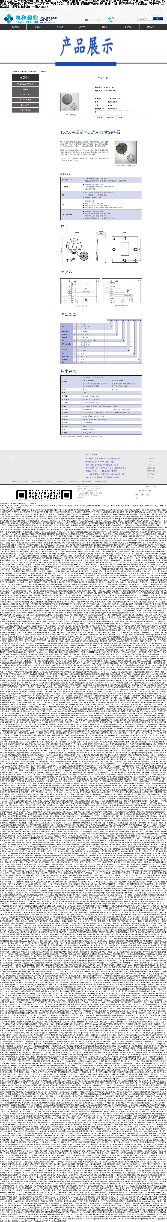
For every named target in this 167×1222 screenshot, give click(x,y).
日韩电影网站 (69, 941)
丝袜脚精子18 (162, 1035)
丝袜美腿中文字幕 (76, 586)
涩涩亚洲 (78, 1179)
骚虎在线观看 (132, 1133)
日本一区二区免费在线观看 (29, 713)
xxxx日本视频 (71, 571)
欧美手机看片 (31, 702)
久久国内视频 (19, 722)
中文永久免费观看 (60, 836)
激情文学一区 (49, 984)
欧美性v (44, 991)
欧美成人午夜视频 (129, 818)
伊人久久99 (148, 711)
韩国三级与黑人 (80, 659)
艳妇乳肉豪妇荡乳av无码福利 (27, 740)
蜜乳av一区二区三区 (38, 768)
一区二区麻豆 (92, 987)
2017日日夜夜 (41, 761)
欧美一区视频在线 (18, 821)
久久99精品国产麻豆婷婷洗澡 (56, 637)
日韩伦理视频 (98, 1192)
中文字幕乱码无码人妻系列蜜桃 (124, 543)
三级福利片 (116, 527)
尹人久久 (61, 1094)
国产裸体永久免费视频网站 (52, 790)
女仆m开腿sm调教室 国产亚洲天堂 (112, 659)
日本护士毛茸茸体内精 (8, 829)
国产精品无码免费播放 (149, 562)
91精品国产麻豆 (49, 1195)
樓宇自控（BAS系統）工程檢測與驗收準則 (102, 459)
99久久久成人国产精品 (142, 899)
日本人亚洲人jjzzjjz (56, 995)
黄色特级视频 (74, 709)
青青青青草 (103, 1168)
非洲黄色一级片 (24, 766)
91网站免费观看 (91, 930)
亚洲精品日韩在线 (67, 1037)
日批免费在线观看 (140, 519)
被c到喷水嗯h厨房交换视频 (136, 670)
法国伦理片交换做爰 (27, 761)
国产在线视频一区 (31, 549)
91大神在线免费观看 (45, 1179)
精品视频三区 (44, 1160)
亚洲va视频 (21, 1146)
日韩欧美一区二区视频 (64, 652)
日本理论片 (32, 687)
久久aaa (132, 683)
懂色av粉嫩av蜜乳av (152, 834)
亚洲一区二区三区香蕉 (61, 928)
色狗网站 (21, 1057)
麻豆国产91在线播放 (38, 1103)
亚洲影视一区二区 (103, 1153)
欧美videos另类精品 (33, 1002)
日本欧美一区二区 (74, 733)
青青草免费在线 (134, 702)
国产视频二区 (96, 630)
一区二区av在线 (151, 606)
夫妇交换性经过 (98, 1085)
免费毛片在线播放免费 (69, 519)
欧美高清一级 (147, 1081)
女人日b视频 (33, 816)
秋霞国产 (47, 1046)
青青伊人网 (132, 556)
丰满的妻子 (70, 958)
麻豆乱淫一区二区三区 (17, 643)
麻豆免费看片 (29, 961)
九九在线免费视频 (86, 709)
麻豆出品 (4, 801)
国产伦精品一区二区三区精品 (156, 1015)
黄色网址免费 (42, 661)
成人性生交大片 (134, 595)
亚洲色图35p (74, 869)
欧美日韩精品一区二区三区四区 (58, 735)
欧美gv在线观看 (159, 534)
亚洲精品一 (107, 844)
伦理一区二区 (30, 538)
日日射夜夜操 (60, 1162)
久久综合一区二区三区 (148, 685)
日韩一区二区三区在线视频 (76, 1039)
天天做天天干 (62, 589)
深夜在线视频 (32, 597)
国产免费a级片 (50, 650)
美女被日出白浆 (79, 899)
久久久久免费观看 (81, 541)
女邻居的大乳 (17, 807)
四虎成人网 (22, 619)
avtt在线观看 (118, 818)
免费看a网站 (89, 558)
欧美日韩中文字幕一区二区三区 (20, 547)
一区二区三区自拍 (58, 919)
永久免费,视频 (23, 1085)
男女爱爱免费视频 (83, 1166)
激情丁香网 (26, 510)
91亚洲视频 (50, 987)
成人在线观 (152, 1090)
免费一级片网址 (75, 928)
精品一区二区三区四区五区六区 (107, 1033)
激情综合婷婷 (85, 952)
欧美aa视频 (130, 1079)
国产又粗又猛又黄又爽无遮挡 (75, 545)
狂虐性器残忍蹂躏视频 (109, 810)
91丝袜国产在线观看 (42, 917)
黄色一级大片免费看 (42, 578)
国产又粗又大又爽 (46, 726)
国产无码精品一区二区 (111, 825)
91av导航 (14, 1118)
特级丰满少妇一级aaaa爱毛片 (22, 569)
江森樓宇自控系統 (101, 481)
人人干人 (68, 1142)
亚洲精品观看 (115, 1050)
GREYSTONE (25, 110)
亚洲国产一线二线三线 (107, 932)
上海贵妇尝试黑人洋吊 (153, 875)
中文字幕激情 (88, 873)
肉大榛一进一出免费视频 (19, 586)
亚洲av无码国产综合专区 (122, 551)
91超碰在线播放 (114, 974)
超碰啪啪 (64, 923)
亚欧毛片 (31, 652)
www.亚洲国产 (57, 665)
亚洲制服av (25, 711)
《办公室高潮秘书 (63, 764)
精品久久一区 (157, 796)
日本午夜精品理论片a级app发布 (31, 880)
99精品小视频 (124, 580)
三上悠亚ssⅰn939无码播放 (30, 844)
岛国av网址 (5, 558)
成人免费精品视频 (158, 648)
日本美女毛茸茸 (70, 855)
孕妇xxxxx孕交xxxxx (36, 586)
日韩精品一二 (33, 993)
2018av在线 (125, 632)
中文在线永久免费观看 (86, 1162)
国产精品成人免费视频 (9, 554)
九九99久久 (160, 1039)
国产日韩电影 (43, 597)
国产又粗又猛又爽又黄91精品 (115, 735)
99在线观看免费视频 (122, 589)
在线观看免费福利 (126, 527)
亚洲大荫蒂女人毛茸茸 (36, 947)
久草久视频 (134, 1068)
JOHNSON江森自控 (25, 84)
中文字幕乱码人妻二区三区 (18, 726)
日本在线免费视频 (157, 805)
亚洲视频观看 (88, 685)
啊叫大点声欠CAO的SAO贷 (23, 912)
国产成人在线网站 (24, 1026)
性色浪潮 (37, 956)
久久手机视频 (141, 543)
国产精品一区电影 (66, 678)
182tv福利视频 (37, 543)
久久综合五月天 (94, 687)
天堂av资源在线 (96, 750)
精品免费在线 (79, 1024)
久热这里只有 (71, 591)
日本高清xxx (124, 919)
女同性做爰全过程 (89, 575)
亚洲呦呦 (49, 516)
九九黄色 (5, 521)
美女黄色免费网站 (106, 597)
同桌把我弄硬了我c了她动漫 (117, 556)
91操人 (57, 527)
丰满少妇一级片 (105, 532)
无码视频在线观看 (149, 516)
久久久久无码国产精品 (62, 525)
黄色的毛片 (100, 1096)
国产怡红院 (47, 812)
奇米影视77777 (5, 1028)
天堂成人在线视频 (75, 685)
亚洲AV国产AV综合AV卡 (76, 637)
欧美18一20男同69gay (33, 869)
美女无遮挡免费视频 (92, 897)
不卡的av (3, 783)
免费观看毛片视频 (99, 595)
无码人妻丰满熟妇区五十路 (20, 915)
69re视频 (40, 984)
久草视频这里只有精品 (77, 796)
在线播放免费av (54, 678)
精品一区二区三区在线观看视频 (112, 687)
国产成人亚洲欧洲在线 (8, 630)
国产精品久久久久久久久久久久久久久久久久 (91, 799)
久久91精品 (72, 932)
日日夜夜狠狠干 (57, 799)
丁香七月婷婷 (36, 510)
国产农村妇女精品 (118, 1170)
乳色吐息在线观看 (134, 1114)
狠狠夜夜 (128, 838)
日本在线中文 (82, 700)
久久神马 (61, 551)
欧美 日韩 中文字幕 (143, 1096)
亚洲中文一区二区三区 (110, 737)
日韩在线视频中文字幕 (14, 694)
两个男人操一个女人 (129, 915)
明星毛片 (150, 722)
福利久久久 (130, 650)
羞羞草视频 (144, 807)
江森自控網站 (86, 481)
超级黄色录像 (8, 912)
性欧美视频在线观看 (130, 1155)
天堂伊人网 (87, 1020)
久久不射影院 (104, 564)
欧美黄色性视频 (73, 952)
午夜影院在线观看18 (36, 593)
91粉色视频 (31, 969)
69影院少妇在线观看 (130, 1006)
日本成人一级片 (74, 567)
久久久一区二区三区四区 (45, 709)
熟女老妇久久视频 (96, 831)
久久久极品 (140, 908)
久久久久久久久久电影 (137, 757)
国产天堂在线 (58, 621)
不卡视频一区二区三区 (119, 534)
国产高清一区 (26, 1083)
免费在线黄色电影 (145, 648)
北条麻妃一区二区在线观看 (54, 613)
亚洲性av (149, 672)
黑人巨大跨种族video (54, 890)
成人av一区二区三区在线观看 (68, 847)
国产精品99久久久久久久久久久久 (78, 1188)
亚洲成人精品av (46, 851)
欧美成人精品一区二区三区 (66, 906)
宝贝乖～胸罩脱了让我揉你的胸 (150, 547)
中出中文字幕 (50, 974)
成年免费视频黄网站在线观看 (90, 775)
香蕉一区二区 (73, 626)
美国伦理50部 (126, 1024)
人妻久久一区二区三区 (125, 1017)
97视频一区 (30, 1030)
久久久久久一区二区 (49, 1133)
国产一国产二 (116, 816)
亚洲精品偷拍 (57, 783)
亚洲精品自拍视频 (24, 525)
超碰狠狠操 (22, 1122)
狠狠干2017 (5, 1216)
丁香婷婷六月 (20, 527)
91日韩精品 (98, 737)
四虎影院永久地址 (134, 707)
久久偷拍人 (139, 869)
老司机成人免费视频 (159, 617)
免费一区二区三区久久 (91, 564)
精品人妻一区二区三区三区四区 (26, 670)
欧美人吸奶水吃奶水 (114, 1173)
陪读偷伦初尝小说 (15, 610)
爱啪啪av (94, 516)
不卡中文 (124, 855)
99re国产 (103, 875)
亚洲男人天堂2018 (104, 713)
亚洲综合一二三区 (137, 875)
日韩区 (29, 584)
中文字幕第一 (99, 976)
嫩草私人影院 (5, 650)
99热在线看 (61, 1041)
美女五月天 (68, 744)
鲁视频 (36, 939)
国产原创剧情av (36, 766)
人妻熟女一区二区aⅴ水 (110, 580)
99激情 (141, 781)
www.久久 (14, 534)
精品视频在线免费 (9, 519)
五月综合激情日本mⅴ (147, 536)
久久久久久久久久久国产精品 (42, 525)
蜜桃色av (28, 648)
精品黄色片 (157, 731)
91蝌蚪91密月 (87, 1087)
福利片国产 (156, 775)
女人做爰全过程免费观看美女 (109, 711)
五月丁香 (47, 1033)
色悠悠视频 (44, 713)
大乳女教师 (61, 606)
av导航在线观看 (78, 939)
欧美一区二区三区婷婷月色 (58, 556)
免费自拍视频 (129, 1216)
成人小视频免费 (24, 514)
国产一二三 (56, 1020)
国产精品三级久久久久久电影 (21, 748)
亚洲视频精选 (79, 897)
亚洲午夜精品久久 (104, 772)
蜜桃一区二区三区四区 (74, 1197)
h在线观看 (142, 1006)
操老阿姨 (14, 654)
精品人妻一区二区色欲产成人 (55, 772)
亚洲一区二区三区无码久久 (23, 1035)
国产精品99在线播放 (111, 663)
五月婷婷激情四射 (46, 952)
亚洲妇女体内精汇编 (99, 573)
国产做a (99, 547)
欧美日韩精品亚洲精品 (95, 543)
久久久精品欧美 (134, 1190)
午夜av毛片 (81, 1044)
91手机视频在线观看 (79, 947)
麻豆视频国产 (159, 1000)
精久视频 (103, 1035)
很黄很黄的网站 (37, 886)
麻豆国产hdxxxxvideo (101, 744)
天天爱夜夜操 (146, 1083)
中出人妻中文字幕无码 (90, 748)
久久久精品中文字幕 (57, 908)
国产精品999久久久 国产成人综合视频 (70, 523)
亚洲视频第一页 (105, 722)
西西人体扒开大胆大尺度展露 (33, 834)
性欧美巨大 (54, 521)
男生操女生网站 (140, 527)
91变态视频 (149, 654)
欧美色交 (36, 989)
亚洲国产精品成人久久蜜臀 (151, 510)
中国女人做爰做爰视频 (155, 659)
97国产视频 (10, 681)
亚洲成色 (52, 652)
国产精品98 (123, 947)
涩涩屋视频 (108, 746)
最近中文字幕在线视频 (152, 1002)
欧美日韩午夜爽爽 (12, 691)
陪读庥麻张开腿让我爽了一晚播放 (30, 904)
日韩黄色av (136, 1092)
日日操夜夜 (153, 825)
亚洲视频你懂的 (82, 961)
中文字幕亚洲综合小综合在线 (72, 560)
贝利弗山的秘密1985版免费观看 (39, 1214)
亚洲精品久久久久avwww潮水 (94, 936)
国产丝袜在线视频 (92, 532)
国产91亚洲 (15, 950)
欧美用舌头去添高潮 (94, 919)
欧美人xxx (33, 976)
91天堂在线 (27, 849)
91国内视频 (103, 1061)
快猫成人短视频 (60, 987)
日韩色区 (123, 772)
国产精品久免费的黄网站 (83, 995)
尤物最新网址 (29, 906)
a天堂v (13, 794)
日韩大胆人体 (29, 810)
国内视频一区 (109, 1094)
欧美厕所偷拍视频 (35, 1118)
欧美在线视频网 (43, 1111)
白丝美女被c (108, 893)
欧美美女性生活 (28, 610)
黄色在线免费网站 (26, 735)
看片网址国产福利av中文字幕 (50, 519)
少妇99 (107, 794)
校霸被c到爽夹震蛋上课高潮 (10, 890)
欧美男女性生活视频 (92, 1157)
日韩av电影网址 (46, 849)
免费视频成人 (86, 630)
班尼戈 (34, 500)
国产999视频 (96, 624)
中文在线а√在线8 (83, 602)
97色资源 (111, 1022)
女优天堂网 (29, 639)
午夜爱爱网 (71, 530)
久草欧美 (118, 667)
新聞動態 (60, 27)
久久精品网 (41, 1166)
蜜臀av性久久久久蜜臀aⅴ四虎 (21, 1065)
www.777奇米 (119, 628)
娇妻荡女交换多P (42, 700)
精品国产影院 (116, 624)
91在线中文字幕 (96, 510)
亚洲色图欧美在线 (143, 991)
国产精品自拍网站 (23, 630)
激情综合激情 (93, 1120)
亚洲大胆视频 (155, 578)
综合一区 (41, 637)
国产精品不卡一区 (134, 593)
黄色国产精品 (20, 1129)
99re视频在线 (138, 516)
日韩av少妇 (119, 1022)
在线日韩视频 (12, 514)
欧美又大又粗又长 (37, 1004)
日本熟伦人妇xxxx (156, 521)
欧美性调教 (125, 1068)
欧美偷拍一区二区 (84, 534)
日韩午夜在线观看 (44, 1190)
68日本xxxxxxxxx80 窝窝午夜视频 (89, 580)
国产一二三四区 (142, 978)
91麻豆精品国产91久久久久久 (122, 967)
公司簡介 (37, 27)
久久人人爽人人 (106, 871)
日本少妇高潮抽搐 (91, 1168)
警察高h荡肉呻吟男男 (146, 912)
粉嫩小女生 (103, 943)
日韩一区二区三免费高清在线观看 (113, 600)
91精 (62, 934)
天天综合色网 (84, 860)
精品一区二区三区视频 (82, 801)
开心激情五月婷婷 (61, 1068)
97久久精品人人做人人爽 (13, 849)
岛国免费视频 (12, 525)
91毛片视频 (59, 971)
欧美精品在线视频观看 (31, 1063)
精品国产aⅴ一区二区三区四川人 (113, 619)
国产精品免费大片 (18, 779)
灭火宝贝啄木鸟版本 (10, 567)
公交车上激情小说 (32, 783)
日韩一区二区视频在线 (93, 1037)
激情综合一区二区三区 (120, 532)
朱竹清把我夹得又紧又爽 (73, 825)
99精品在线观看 (126, 661)
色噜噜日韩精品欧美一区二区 (90, 810)
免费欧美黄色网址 (48, 777)
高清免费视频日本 (24, 534)
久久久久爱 (153, 759)
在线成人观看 (140, 882)
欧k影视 (38, 722)
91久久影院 (60, 805)
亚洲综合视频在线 (154, 893)
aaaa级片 (81, 1214)
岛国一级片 (153, 866)
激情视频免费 (38, 812)
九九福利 (158, 720)
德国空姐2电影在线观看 (123, 516)
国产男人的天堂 (85, 869)
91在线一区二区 (144, 939)
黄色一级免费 (12, 788)
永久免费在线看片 (52, 691)
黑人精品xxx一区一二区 (21, 1006)
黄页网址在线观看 (129, 1048)
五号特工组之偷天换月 (120, 750)
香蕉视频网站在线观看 (153, 750)
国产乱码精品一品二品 (39, 659)
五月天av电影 (45, 864)
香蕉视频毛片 (58, 726)
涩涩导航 (84, 656)
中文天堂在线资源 (18, 536)
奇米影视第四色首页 (59, 602)
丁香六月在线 (134, 1105)
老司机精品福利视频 (114, 984)
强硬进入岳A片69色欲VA (70, 775)
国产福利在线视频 (155, 1179)
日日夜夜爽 (95, 1035)
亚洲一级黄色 (77, 564)
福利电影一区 (133, 536)
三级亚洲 (103, 864)
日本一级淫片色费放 (155, 742)
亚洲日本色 (82, 632)
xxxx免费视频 (121, 775)
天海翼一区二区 (109, 683)
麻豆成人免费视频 (153, 974)
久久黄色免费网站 (109, 547)
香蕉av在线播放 (42, 556)
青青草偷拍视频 (97, 670)
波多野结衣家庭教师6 (158, 899)
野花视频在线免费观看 (108, 567)
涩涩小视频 (77, 1190)
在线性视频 (103, 805)
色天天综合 (160, 512)
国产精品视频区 (119, 746)
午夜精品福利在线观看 (79, 807)
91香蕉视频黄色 (117, 829)
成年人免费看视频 (26, 1162)
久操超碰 (51, 661)
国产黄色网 (127, 1111)
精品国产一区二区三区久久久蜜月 (87, 742)
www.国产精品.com (95, 635)
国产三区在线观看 (14, 855)
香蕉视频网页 (38, 512)
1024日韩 (51, 685)
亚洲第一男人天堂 (128, 645)
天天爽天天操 (21, 781)
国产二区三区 (160, 941)
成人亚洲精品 (82, 676)
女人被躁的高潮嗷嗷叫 (158, 1026)
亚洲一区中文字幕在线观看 (107, 921)
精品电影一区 (41, 619)
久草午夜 (69, 615)
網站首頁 (15, 27)
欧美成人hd (106, 624)
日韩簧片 (65, 963)
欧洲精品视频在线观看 (96, 947)
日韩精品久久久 (139, 1063)
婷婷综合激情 (102, 987)
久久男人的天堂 (16, 650)
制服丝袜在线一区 (93, 527)
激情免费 (46, 663)
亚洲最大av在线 (27, 956)
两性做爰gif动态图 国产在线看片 (147, 753)
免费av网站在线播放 (31, 1127)
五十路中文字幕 (19, 838)
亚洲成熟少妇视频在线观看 (152, 591)
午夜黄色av (42, 628)
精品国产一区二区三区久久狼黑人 (44, 1168)
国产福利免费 (86, 610)
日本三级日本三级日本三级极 (44, 1068)
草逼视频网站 (87, 858)
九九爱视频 (82, 525)
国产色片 (14, 785)
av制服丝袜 (116, 766)
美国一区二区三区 (14, 1094)
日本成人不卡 (50, 757)
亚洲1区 (38, 1101)
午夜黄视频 (59, 584)
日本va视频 (64, 674)
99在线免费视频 (70, 755)
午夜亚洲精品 (51, 606)
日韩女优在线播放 (142, 1035)
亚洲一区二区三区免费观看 (153, 683)
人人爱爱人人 (92, 880)
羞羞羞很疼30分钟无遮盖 (18, 578)
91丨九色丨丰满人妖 (137, 921)
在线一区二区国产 (134, 917)
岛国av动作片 (80, 713)
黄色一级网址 (12, 541)
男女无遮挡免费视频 (135, 720)
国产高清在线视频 (29, 530)
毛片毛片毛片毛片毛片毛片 (88, 761)
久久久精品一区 (152, 567)
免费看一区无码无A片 (47, 514)
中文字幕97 (118, 608)
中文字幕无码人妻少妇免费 (41, 775)
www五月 (96, 923)
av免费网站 (101, 538)
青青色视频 (4, 698)
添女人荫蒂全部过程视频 (13, 803)
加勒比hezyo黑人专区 (12, 711)
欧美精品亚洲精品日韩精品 (138, 825)
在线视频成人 (126, 704)
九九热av (26, 650)
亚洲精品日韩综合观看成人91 (79, 516)
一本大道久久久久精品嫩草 (126, 626)
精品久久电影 (117, 1109)
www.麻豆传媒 (63, 643)
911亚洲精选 (61, 571)
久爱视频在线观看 (12, 978)
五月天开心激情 (113, 1129)
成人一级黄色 (26, 626)
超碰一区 (100, 1197)
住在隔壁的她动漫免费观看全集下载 (146, 965)
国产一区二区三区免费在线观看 (40, 683)
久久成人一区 (5, 1101)
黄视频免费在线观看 (24, 543)
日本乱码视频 (66, 527)
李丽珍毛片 (98, 814)
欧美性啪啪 (157, 610)
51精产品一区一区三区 (94, 899)
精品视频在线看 (68, 731)
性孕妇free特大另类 (76, 998)
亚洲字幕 (146, 628)
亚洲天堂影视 (11, 781)
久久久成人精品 (48, 910)
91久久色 (130, 1052)
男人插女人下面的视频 (45, 897)
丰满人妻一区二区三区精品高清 (100, 1057)
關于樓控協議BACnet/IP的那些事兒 (99, 462)
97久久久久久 (102, 1068)
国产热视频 (77, 978)
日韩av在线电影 (67, 694)
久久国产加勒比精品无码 (9, 656)
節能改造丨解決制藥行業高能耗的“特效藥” (102, 477)
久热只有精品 (66, 1160)
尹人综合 (124, 578)
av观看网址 (59, 825)
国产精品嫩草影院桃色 (89, 1127)
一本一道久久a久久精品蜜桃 (58, 740)
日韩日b (95, 906)
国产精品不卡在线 (46, 1063)
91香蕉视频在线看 (61, 895)
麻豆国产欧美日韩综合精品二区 (98, 632)
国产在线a (50, 584)
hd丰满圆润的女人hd (81, 720)
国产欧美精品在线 (32, 580)
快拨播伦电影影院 (122, 1037)
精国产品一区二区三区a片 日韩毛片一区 (49, 696)
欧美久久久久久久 (87, 1004)
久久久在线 (48, 792)
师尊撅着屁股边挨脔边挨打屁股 (43, 842)
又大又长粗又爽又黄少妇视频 (38, 591)
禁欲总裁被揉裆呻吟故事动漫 (36, 779)
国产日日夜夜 (43, 562)
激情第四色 (30, 1129)
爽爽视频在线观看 (154, 519)
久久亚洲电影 (40, 1017)
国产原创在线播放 (100, 1135)
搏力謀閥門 (24, 481)
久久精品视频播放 (112, 783)
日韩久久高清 (128, 602)
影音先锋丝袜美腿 (23, 919)
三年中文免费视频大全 (50, 869)
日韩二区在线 (107, 1212)
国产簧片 (76, 652)
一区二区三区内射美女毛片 (74, 595)
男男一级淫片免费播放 (20, 971)
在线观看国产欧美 (92, 943)
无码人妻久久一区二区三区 (112, 1006)
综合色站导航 (9, 755)
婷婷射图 (32, 556)
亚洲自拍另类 (57, 781)
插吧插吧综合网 (100, 1151)
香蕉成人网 (53, 551)
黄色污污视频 (8, 871)
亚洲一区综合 (57, 1190)
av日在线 (26, 807)
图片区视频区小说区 (118, 768)
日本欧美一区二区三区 (117, 764)
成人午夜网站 (9, 1206)
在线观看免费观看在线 (158, 1059)
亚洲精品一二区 (130, 687)
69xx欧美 (149, 882)
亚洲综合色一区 (49, 586)
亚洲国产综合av (71, 1155)
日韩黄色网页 (136, 696)
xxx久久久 (154, 582)
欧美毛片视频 (5, 1017)
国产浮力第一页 (11, 1157)
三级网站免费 (118, 814)
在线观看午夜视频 (55, 829)
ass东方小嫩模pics (14, 661)
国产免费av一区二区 (13, 746)
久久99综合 (157, 1124)
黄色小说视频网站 (148, 696)
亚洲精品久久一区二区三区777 (117, 538)
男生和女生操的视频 (114, 613)
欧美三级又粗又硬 (38, 547)
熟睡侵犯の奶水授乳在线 (45, 1057)
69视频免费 (74, 980)
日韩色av (82, 880)
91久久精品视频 (92, 672)
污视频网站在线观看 (22, 1020)
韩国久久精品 (74, 814)
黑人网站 (129, 1116)
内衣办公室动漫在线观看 (131, 1212)
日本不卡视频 (68, 547)
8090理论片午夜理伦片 (117, 884)
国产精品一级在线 (43, 689)
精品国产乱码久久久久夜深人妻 (133, 613)
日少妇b (149, 663)
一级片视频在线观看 (108, 775)
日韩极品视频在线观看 (19, 704)
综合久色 (94, 915)
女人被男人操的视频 (155, 1052)
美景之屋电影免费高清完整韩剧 (115, 545)
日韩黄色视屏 (139, 984)
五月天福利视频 (123, 921)
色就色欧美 (99, 1094)
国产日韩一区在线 (52, 761)
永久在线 (135, 551)
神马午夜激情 (8, 961)
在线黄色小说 (42, 704)
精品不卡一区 (43, 759)
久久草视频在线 (18, 893)
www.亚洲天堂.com (61, 709)
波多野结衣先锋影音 (116, 1181)
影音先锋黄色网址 (32, 982)
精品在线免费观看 (115, 591)
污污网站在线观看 (158, 982)
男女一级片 (70, 648)
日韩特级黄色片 (105, 696)
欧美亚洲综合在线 (20, 591)
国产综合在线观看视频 (47, 805)
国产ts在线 (7, 989)
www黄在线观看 (70, 724)
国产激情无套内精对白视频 (17, 652)
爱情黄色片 (16, 512)
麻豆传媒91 (30, 777)
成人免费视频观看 (6, 838)
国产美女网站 (144, 801)
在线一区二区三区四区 (100, 1055)
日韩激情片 (10, 637)
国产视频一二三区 (59, 1002)
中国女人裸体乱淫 (90, 615)
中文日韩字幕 (86, 573)
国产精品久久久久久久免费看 (10, 510)
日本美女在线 (43, 698)
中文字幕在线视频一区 (84, 569)
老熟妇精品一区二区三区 (130, 1142)
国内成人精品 (115, 855)
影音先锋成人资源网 (115, 1168)
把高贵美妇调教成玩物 (141, 573)
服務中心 (128, 27)
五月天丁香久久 (65, 993)
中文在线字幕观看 (54, 704)
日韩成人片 (56, 775)
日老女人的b (126, 654)
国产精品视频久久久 (57, 816)
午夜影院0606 (139, 606)
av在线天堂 (38, 663)
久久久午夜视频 (115, 1026)
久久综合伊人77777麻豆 (74, 670)
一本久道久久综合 (99, 1087)
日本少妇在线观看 (95, 1203)
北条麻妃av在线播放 (110, 637)
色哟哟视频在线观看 (50, 1085)
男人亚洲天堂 (49, 807)
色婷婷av (41, 755)
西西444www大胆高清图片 (132, 1195)
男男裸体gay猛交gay (114, 724)
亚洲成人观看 (47, 621)
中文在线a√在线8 (6, 1208)
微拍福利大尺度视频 (144, 812)
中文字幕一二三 (90, 1118)
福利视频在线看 (49, 1138)
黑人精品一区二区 (81, 606)
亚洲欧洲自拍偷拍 (155, 523)
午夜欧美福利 (114, 569)
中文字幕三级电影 (49, 1144)
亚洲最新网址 (41, 538)
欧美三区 (28, 893)
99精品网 (129, 1072)
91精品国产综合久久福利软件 (11, 530)
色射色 (156, 641)
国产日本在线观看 (65, 691)
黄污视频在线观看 (101, 1181)
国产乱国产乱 (94, 718)
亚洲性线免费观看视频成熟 (132, 591)
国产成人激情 (108, 877)
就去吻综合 (7, 775)
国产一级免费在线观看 (57, 648)
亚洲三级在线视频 (60, 821)
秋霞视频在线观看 (127, 604)
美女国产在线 (72, 766)
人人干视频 (61, 1140)
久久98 (15, 963)
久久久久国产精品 (128, 869)
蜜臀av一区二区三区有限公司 (154, 781)
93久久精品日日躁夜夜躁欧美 (16, 796)
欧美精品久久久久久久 (44, 899)
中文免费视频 (72, 538)
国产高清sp (58, 897)
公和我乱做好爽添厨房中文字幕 (151, 947)
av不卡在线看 (141, 567)
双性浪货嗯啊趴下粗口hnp (42, 676)
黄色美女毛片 (116, 652)
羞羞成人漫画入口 (101, 707)
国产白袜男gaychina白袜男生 (67, 1135)
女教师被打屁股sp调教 (40, 748)
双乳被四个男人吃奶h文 (96, 807)
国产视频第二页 (153, 1175)
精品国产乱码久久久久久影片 (65, 750)
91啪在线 (41, 650)
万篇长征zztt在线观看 (156, 1057)
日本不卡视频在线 (141, 650)
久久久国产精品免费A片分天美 (31, 635)
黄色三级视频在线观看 (58, 956)
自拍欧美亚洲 (135, 584)
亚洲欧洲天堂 (57, 899)
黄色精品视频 (62, 711)
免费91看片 (136, 530)
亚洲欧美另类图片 (83, 781)
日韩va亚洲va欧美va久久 (132, 541)
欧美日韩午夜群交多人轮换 (75, 582)
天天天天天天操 (55, 1013)
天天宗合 (23, 943)
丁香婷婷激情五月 (120, 917)
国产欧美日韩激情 (105, 602)
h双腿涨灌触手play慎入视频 (93, 1011)
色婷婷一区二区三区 (125, 886)
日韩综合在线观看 (121, 1210)
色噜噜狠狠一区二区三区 (147, 823)
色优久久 (141, 969)
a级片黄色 (23, 827)
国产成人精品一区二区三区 (112, 635)
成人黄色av (71, 602)
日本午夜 (156, 672)
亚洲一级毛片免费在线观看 (79, 912)
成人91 (158, 897)
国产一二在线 (120, 1079)
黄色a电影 (103, 1022)
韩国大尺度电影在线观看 (124, 1175)
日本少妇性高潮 (72, 956)
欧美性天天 (71, 1030)
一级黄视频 (15, 1111)
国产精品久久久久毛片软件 (145, 512)
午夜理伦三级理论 (51, 947)
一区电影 (66, 573)
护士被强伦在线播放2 (82, 731)
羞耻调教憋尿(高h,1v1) (74, 805)
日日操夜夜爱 (62, 766)
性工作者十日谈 (68, 897)
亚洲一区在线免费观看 (34, 573)
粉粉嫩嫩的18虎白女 (141, 814)
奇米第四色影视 (25, 1000)
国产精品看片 (128, 761)
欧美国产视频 (28, 663)
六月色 (153, 956)
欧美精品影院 (155, 880)
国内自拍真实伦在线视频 (134, 665)
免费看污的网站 (147, 842)
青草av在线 (68, 720)
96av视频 (60, 818)
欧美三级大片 (131, 770)
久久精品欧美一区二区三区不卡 (60, 575)
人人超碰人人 (66, 1109)
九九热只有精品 (19, 573)
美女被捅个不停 (68, 635)
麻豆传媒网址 (87, 578)
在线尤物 (137, 796)
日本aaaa (132, 844)
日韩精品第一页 (61, 514)
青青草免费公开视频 (35, 1195)
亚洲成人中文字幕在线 (101, 995)
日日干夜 (73, 961)
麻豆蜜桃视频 (126, 740)
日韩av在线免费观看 (60, 516)
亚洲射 (30, 707)
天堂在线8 (34, 604)
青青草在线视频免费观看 (81, 510)
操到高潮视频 (135, 919)
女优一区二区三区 (24, 1173)
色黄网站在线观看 (23, 753)
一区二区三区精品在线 (46, 746)
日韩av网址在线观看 (25, 532)
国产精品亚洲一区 (116, 564)
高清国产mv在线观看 (46, 656)
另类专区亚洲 (141, 659)
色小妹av (20, 810)
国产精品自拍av (24, 764)
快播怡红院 (52, 659)
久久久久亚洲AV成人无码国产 (114, 831)
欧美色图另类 (26, 608)
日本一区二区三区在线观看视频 (92, 735)
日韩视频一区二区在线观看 (60, 624)
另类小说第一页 (19, 1208)
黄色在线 (120, 969)
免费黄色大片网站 (123, 547)
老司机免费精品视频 (57, 543)
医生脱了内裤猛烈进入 (16, 814)
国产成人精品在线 (126, 656)
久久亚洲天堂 (133, 801)
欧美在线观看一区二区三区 (35, 1146)
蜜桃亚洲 (46, 543)
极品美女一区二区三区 (113, 753)
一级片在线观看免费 (53, 1050)
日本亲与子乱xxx (55, 921)
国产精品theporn (139, 746)
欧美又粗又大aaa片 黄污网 (143, 945)
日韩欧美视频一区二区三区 (124, 554)
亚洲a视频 (122, 1138)
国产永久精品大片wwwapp (51, 654)
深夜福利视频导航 (38, 626)
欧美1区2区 (146, 560)
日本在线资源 (86, 689)
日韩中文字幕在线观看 (57, 698)
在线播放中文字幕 (85, 681)
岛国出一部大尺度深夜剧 (65, 1144)
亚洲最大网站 (20, 1219)
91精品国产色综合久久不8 (106, 1133)
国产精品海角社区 (106, 729)
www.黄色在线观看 (81, 687)
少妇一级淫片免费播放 (104, 777)
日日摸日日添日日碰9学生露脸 (41, 630)
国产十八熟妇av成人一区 (134, 1206)
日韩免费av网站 (119, 925)
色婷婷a (46, 560)
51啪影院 (31, 578)
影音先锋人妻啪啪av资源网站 (109, 1024)
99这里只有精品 (43, 1072)
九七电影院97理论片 (76, 643)
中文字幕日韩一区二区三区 (132, 897)
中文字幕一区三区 (58, 1188)
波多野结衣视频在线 (130, 934)
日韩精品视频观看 (16, 1127)
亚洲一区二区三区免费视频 (104, 554)
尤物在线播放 (11, 840)
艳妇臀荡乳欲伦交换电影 (64, 1153)
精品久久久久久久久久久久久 (113, 510)
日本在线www (96, 801)
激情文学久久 (119, 1203)
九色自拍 (109, 1098)
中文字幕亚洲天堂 (110, 670)
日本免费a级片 (109, 1175)
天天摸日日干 (141, 600)
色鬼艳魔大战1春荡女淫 (151, 1109)
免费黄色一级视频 (59, 676)
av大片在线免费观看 (141, 847)
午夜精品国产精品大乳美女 (151, 593)
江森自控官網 (73, 481)
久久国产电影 (27, 794)
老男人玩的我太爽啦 (36, 602)
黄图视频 (9, 709)
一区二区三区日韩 (103, 575)
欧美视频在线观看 (147, 541)
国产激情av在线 (122, 801)
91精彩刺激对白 (83, 1061)
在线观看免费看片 (40, 735)
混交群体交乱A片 (14, 1083)
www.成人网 (155, 729)
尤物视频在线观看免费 (23, 665)
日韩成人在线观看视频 (72, 610)
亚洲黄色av (66, 1177)
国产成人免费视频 (72, 772)
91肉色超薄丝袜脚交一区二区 (139, 956)
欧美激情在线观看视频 (78, 645)
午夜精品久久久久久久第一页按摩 (128, 709)
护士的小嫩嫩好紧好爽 (111, 558)
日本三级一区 (62, 626)
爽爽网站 (76, 785)
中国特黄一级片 (56, 635)
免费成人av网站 (85, 1092)
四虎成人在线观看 (158, 665)
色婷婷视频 (100, 1030)
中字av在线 (121, 805)
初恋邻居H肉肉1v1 (131, 521)
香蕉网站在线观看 (153, 670)
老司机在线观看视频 (147, 884)
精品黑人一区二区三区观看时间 (134, 681)
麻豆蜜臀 (97, 667)
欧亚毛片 (132, 731)
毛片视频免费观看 (53, 639)
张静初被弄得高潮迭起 (57, 604)
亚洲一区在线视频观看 (104, 512)
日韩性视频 (43, 1216)
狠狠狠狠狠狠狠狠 (71, 816)
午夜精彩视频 (66, 667)
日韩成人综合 (27, 801)
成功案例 (105, 27)
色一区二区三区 (10, 1015)
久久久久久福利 (24, 659)
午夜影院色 (50, 855)
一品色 (114, 722)
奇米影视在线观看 (49, 818)
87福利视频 (135, 807)
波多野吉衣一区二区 (47, 1151)
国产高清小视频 (87, 683)
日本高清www (149, 554)
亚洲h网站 (74, 525)
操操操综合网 (24, 976)
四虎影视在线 (40, 810)
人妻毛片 (47, 882)
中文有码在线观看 (74, 608)
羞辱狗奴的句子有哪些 (131, 963)
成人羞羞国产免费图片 (38, 674)
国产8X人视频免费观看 (132, 864)
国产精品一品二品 (59, 530)
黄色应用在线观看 (146, 849)
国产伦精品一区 (28, 917)
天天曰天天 (24, 560)
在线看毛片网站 (16, 757)
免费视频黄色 (106, 1170)
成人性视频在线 (156, 871)
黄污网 (156, 943)
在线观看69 (13, 715)
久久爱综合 (114, 514)
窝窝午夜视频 (64, 869)
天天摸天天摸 (147, 796)
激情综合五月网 (93, 934)
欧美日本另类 (126, 530)
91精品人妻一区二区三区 (101, 652)
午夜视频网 (19, 770)
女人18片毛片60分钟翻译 (132, 842)
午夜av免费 (42, 1203)
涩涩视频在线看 (55, 534)
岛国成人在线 (60, 842)
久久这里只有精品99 (100, 578)
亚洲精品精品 (90, 556)
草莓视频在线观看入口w (97, 715)
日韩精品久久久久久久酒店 (153, 624)
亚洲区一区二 (58, 941)
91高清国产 (119, 691)
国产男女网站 (23, 785)
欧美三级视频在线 (133, 884)
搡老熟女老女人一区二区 (139, 1057)
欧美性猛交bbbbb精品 (158, 551)
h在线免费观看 (30, 1114)
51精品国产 (26, 1013)
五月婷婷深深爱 (110, 969)
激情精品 (55, 954)
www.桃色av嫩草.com (10, 729)
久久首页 (156, 1013)
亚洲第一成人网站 (52, 733)
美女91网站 (30, 1070)
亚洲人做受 (142, 974)
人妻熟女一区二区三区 (12, 1221)
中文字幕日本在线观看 (77, 597)
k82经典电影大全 (111, 807)
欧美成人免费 (70, 702)
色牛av (132, 580)
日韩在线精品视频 (122, 683)
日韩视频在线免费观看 (17, 897)
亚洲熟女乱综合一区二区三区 (41, 753)
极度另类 (97, 726)
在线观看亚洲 (141, 608)
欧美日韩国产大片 (160, 1098)
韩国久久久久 (118, 853)
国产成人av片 (72, 1214)
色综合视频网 (79, 696)
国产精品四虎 (80, 812)
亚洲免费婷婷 (18, 818)
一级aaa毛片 (29, 862)
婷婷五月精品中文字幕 (96, 1074)
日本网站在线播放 (104, 755)
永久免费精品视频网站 (92, 851)
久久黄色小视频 (31, 1153)
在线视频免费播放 (15, 689)
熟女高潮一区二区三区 (75, 707)
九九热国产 (101, 904)
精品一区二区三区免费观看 (142, 661)
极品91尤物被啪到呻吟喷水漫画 (109, 890)
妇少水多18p (9, 1076)
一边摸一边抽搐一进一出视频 (93, 842)
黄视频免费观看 (51, 770)
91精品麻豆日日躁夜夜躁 (66, 532)
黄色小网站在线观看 (61, 1164)
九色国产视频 (39, 858)
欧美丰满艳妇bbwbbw (157, 803)
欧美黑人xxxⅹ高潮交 (70, 829)
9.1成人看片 (63, 593)
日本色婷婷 (36, 998)
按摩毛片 (54, 617)
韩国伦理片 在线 (70, 613)
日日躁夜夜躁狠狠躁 (155, 643)
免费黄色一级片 (84, 519)
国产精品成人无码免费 (95, 746)
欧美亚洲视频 (85, 628)
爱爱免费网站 (9, 665)
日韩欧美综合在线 (33, 1157)
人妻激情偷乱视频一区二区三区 (37, 521)
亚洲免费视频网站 (59, 915)
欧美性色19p (48, 886)
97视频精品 (80, 621)
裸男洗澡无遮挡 (26, 512)
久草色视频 (85, 764)
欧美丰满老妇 (77, 575)
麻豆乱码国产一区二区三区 (109, 562)
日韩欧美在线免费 (57, 864)
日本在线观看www (147, 794)
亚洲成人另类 (115, 794)
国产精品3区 (7, 1006)
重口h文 (140, 571)
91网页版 (42, 549)
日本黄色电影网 (25, 582)
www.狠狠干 (130, 932)
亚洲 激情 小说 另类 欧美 (135, 1120)
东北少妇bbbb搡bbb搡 (8, 720)
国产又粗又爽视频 (134, 617)
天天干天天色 (6, 919)
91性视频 (150, 860)
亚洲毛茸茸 (28, 1046)
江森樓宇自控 (60, 481)
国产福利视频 (75, 630)
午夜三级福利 (102, 694)
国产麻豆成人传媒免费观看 (150, 678)
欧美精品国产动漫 (10, 744)
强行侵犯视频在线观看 (19, 707)
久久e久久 (134, 547)
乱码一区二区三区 (41, 672)
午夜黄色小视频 (99, 709)
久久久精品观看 (160, 998)
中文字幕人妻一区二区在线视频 (37, 908)
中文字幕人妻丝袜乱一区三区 (115, 770)
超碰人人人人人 (40, 1070)
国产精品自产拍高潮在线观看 (147, 626)
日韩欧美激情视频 (120, 597)
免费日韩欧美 (85, 790)
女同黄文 (130, 840)
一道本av (159, 538)
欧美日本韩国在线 (102, 982)
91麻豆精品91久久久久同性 (94, 1063)
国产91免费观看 (39, 516)
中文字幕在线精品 (62, 586)
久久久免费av (68, 656)
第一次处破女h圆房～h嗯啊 (83, 744)
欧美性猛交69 (127, 906)
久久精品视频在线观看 (125, 834)
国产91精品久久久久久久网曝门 (110, 915)
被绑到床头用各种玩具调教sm (139, 755)
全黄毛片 (77, 1153)
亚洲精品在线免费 (61, 967)
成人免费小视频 (140, 1122)
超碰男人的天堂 (90, 904)
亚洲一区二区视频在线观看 (19, 558)
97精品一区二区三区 (157, 628)
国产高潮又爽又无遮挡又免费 (45, 906)
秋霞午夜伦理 (19, 1041)
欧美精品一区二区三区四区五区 (143, 810)
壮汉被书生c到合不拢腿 (90, 678)
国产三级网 (137, 700)
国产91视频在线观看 (70, 1219)
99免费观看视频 (149, 538)
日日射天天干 (115, 632)
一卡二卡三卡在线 (6, 597)
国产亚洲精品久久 (80, 871)
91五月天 (148, 613)
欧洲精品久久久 (34, 851)
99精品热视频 (139, 834)
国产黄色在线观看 (23, 720)
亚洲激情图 (21, 1070)
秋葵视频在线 (151, 586)
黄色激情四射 (5, 1142)
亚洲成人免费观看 (27, 921)
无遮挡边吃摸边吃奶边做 (25, 1101)
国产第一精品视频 (67, 1048)
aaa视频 (3, 901)
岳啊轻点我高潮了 (146, 641)
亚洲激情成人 (109, 860)
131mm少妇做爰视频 (155, 1166)
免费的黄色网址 (147, 1107)
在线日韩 (157, 882)
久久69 (56, 1179)
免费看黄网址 (59, 595)
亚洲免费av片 (109, 593)
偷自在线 (47, 1020)
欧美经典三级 (106, 1105)
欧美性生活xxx (121, 648)
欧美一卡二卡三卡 (43, 737)
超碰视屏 (149, 635)
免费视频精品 (76, 683)
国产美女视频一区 (28, 709)
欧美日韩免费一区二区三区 (61, 510)
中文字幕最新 (43, 866)
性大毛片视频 (161, 799)
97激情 (52, 825)
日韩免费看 (143, 630)
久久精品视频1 (96, 823)
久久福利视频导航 (92, 530)
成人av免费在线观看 (105, 812)
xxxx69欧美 (20, 538)
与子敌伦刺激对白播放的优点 (56, 707)
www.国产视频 (82, 1195)
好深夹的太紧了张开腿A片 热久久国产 (100, 691)
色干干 (8, 512)
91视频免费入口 (147, 1188)
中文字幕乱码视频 (86, 726)
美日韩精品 (82, 619)
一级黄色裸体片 (32, 562)
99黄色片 (69, 604)
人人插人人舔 (40, 1206)
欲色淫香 (102, 1013)
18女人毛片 (94, 602)
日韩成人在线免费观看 (120, 713)
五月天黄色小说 (63, 729)
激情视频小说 (9, 869)
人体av (18, 794)
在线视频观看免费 (146, 698)
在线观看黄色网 (146, 709)
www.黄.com (80, 530)
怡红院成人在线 (71, 1162)
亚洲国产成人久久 (49, 1041)
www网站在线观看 (100, 639)
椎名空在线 (98, 844)
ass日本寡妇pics (93, 871)
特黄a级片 (27, 1009)
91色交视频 (11, 549)
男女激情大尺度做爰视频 (119, 575)
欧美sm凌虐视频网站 (90, 768)
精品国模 (63, 733)
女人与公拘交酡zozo (79, 527)
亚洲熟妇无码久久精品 (154, 746)
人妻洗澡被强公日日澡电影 (36, 589)
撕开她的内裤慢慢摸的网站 (92, 978)
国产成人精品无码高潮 (140, 1111)
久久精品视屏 (39, 1035)
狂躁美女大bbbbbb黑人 (56, 958)
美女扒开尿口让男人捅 (144, 731)
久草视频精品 (94, 849)
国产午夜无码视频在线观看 (88, 984)
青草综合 (79, 1114)
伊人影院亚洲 (97, 989)
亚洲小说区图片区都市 (78, 729)
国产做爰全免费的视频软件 (12, 853)
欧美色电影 (83, 1057)
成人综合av (53, 562)
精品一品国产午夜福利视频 (35, 643)
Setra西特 (25, 105)
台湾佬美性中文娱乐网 (27, 696)
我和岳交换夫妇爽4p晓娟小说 (139, 1059)
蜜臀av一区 (138, 967)
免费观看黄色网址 (41, 575)
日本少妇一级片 (37, 1028)
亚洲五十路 (108, 543)
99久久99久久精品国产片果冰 (26, 925)
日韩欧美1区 (88, 844)
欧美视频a (14, 1105)
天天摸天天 (147, 674)
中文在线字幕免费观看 (97, 536)
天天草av (50, 538)
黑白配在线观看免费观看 (127, 514)
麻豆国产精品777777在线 (117, 643)
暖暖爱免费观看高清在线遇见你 (96, 643)
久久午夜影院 (123, 536)
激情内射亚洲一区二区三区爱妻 (149, 737)
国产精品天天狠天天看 (39, 678)
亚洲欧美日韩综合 (145, 855)
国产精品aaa (128, 814)
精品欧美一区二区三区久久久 (38, 785)
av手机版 (61, 702)
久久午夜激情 (47, 901)
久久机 (69, 915)
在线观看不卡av (43, 829)
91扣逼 (28, 821)
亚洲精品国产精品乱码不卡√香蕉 (113, 1184)
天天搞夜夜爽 (34, 726)
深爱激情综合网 (71, 551)
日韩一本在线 (22, 947)
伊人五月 (102, 984)
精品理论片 (129, 619)
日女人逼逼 (20, 549)
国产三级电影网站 (57, 720)
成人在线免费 (79, 1037)
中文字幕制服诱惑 (57, 578)
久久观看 (25, 674)
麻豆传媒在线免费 (135, 1065)
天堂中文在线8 (86, 652)
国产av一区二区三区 (23, 980)
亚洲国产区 (42, 541)
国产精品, (77, 678)
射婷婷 (131, 538)
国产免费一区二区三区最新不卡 (100, 541)
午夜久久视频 (80, 740)
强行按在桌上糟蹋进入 (149, 564)
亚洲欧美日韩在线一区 (132, 961)
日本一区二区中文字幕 (61, 630)
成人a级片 (132, 534)
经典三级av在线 (5, 987)
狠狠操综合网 (46, 510)
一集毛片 (129, 831)
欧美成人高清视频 (40, 639)
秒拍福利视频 (110, 709)
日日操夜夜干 (12, 617)
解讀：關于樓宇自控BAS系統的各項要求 (101, 465)
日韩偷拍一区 (14, 560)
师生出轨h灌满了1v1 (73, 834)
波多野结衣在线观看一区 (116, 615)
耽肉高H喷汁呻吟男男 (70, 1111)
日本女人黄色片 (18, 799)
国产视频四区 (111, 1092)
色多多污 (110, 1135)
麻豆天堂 (33, 650)
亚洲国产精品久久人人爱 (47, 932)
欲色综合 (96, 858)
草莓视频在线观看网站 (157, 597)
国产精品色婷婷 (98, 785)
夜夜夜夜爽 (98, 683)
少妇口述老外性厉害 (86, 757)
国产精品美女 (54, 748)
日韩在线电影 (108, 608)
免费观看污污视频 (115, 1111)
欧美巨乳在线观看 (126, 700)
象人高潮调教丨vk (12, 582)
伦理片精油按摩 (108, 1079)
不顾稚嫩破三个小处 (148, 595)
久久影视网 (107, 534)
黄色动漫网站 (48, 1044)
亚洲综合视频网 (64, 562)
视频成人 (124, 844)
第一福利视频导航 (53, 674)
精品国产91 (120, 525)
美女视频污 (56, 683)
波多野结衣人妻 (92, 796)
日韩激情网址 (36, 967)
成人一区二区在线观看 (42, 1079)
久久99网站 (136, 890)
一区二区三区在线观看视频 (110, 851)
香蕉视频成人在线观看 (54, 547)
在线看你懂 (5, 619)
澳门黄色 (87, 600)
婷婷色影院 (162, 600)
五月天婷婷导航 (148, 720)
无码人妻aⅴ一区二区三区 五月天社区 (106, 604)
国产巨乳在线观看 (51, 593)
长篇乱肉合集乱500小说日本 (119, 971)
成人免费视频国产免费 (57, 969)
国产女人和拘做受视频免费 (151, 1114)
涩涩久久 (147, 665)
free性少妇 (115, 584)
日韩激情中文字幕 (88, 1070)
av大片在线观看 (11, 1057)
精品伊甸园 (114, 803)
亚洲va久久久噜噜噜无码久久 (91, 733)
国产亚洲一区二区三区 (58, 1030)
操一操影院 (115, 700)
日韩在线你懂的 (48, 687)
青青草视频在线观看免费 (46, 724)
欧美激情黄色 (12, 1026)
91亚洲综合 (73, 757)
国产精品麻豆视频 (135, 980)
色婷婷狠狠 (109, 731)
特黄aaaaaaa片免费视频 (96, 525)
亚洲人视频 (34, 514)
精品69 (64, 538)
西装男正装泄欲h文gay (40, 648)
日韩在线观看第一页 (127, 748)
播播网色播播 (7, 1046)
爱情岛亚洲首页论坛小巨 (58, 875)
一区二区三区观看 (86, 814)
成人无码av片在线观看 (141, 906)
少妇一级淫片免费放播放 (33, 884)
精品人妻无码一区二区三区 (67, 554)
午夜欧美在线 (116, 645)
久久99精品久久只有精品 (153, 687)
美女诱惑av (65, 961)
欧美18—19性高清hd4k (110, 919)
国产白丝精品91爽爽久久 (77, 917)
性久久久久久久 (112, 912)
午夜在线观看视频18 (144, 1124)
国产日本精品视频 (119, 1039)
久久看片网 (133, 578)
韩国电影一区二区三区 (154, 1063)
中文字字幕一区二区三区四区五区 (98, 645)
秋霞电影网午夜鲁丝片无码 (12, 674)
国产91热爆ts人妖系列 (15, 884)
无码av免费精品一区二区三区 (99, 698)
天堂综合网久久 (10, 543)
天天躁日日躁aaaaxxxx (73, 908)
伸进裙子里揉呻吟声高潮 (48, 1094)
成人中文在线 (115, 1142)
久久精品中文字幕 (68, 1046)
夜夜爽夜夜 (112, 694)
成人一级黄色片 (22, 1124)
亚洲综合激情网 (81, 584)
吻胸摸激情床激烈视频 (23, 831)
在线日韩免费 (79, 615)
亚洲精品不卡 (97, 1146)
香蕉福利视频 (112, 1035)
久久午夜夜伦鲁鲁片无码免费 (92, 818)
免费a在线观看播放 (119, 1214)
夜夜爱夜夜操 (139, 694)
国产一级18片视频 (24, 998)
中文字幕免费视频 (67, 713)
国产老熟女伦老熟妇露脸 (73, 512)
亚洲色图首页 (54, 600)
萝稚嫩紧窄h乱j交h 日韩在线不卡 (141, 713)
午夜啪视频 (93, 571)
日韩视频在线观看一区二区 (18, 564)
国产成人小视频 (110, 1074)
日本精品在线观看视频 (105, 880)
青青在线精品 (145, 702)
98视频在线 (61, 1186)
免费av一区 (91, 1107)
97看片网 (24, 890)
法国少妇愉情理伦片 (139, 923)
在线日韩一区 (53, 1052)
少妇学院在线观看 (59, 849)
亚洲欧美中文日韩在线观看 (41, 893)
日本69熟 (21, 617)
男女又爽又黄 (142, 556)
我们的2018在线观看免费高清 (68, 831)
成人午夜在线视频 (31, 1092)
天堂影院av (62, 617)
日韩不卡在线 (89, 1181)
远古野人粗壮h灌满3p (34, 621)
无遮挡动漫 (163, 567)
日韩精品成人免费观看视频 (103, 888)
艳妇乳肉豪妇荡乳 (149, 936)
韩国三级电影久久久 (18, 584)
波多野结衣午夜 (96, 781)
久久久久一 (162, 934)
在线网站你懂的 (104, 768)
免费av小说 (54, 1055)
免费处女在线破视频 (21, 602)
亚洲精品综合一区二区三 (150, 864)
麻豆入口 (7, 1103)
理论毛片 (24, 683)
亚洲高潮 (46, 825)
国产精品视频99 (154, 584)
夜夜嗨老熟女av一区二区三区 (137, 597)
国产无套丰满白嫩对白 (138, 1037)
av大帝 (108, 621)
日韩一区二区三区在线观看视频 (42, 731)
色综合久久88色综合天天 (16, 958)
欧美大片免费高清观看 (76, 1028)
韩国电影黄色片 (141, 645)
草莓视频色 (118, 893)
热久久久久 (34, 936)
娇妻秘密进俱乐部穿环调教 (86, 591)
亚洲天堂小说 (18, 571)
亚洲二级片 (158, 1155)
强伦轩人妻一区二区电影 (69, 761)
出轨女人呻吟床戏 (129, 724)
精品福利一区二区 (69, 783)
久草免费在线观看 (60, 1063)
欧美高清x (88, 595)
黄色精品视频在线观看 (127, 936)
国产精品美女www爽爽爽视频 (119, 641)
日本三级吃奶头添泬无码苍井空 (61, 785)
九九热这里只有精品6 (113, 530)
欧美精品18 (130, 525)
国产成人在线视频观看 (61, 1011)
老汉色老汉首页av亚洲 (61, 1083)
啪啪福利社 (113, 823)
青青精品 (68, 934)
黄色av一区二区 (160, 654)
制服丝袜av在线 (145, 532)
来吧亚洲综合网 (31, 527)
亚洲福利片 (78, 873)
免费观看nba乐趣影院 (142, 761)
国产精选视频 (107, 814)
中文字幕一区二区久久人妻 (26, 847)
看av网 (39, 687)
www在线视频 (72, 676)
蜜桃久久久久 (44, 816)
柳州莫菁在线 (24, 1052)
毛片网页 (58, 1201)
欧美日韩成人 (154, 650)
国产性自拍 (85, 567)
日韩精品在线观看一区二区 (138, 759)
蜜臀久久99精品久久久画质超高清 (44, 608)
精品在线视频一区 (35, 560)
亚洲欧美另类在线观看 (27, 733)
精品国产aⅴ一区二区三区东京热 (93, 650)
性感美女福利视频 (34, 654)
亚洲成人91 (124, 825)
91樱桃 (157, 831)
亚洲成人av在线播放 (25, 595)
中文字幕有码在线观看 (149, 715)
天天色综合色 (117, 541)
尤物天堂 (10, 783)
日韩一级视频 (101, 556)
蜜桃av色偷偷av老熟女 (154, 681)
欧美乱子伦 (131, 558)
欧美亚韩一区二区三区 (94, 637)
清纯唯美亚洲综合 (109, 989)
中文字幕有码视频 (81, 635)
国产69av (92, 1177)
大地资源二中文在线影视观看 (24, 672)
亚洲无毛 (14, 589)
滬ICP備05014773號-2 (45, 500)
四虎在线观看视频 (30, 628)
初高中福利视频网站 (13, 991)
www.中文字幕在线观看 (89, 1140)
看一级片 (147, 805)
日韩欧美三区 (160, 696)
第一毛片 (74, 624)
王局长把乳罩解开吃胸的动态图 (57, 912)
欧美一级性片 (153, 569)
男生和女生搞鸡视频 (153, 783)
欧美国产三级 (6, 584)
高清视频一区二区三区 (44, 530)
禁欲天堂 (115, 748)
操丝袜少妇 (134, 1149)
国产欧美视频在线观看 (90, 711)
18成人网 (95, 805)
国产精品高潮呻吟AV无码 (23, 812)
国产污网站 (110, 759)
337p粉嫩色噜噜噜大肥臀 (141, 816)
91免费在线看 (23, 993)
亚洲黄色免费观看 (150, 726)
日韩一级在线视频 (136, 726)
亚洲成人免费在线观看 (48, 989)
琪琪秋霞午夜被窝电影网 (123, 560)
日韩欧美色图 (47, 877)
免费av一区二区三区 (138, 1146)
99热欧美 (156, 1081)
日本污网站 (160, 536)
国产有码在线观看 (74, 711)
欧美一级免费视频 (140, 1116)
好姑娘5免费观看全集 (154, 818)
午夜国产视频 (97, 608)
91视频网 (98, 558)
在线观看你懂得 (16, 834)
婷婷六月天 (62, 1006)
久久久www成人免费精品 (55, 755)
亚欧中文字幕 (32, 943)
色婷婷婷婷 (19, 755)
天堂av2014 (86, 834)
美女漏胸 (67, 818)
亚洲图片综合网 (67, 1103)
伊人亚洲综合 (33, 932)
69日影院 (15, 659)
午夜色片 (61, 670)
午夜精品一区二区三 (92, 551)
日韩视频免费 (74, 715)
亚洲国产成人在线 (52, 564)
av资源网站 (147, 1004)
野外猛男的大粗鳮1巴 (97, 961)
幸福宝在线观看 (35, 558)
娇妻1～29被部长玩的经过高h (125, 1028)
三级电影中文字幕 (63, 989)
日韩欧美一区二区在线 (82, 884)
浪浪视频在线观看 (30, 571)
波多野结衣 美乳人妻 (55, 779)
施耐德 (25, 89)
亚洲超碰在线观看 (53, 667)
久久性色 (97, 873)
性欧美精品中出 (154, 1087)
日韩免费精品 (54, 700)
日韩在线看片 (19, 606)
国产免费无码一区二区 (61, 1107)
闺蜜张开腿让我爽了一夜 (115, 993)
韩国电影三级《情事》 (125, 899)
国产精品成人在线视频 (91, 562)
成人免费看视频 (104, 1050)
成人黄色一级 (144, 1068)
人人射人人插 (14, 635)
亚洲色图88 (7, 659)
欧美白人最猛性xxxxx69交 (147, 915)
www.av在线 (93, 890)
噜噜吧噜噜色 (26, 1168)
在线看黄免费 (113, 941)
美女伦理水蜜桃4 (103, 1118)
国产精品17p (124, 663)
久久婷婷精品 (130, 659)
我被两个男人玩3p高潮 (46, 788)
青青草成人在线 (67, 1210)
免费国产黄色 (133, 855)
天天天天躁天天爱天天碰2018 (15, 562)
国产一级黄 (128, 573)
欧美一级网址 (40, 564)
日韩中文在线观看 (69, 1195)
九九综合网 (87, 893)
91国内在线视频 (90, 704)
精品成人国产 (113, 882)
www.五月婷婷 (133, 648)
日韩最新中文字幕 (41, 600)
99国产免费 (146, 838)
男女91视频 (108, 628)
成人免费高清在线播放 (84, 1046)
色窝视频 (57, 538)
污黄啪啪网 (120, 836)
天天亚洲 (11, 930)
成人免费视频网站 (29, 689)
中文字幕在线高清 (32, 519)
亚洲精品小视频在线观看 (55, 549)
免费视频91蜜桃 (155, 580)
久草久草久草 (87, 604)
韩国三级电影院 (71, 919)
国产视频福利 (23, 995)
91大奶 (32, 564)
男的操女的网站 (18, 862)
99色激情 (64, 715)
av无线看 (60, 610)
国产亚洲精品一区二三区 (16, 737)
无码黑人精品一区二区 (137, 637)
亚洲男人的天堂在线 (139, 639)
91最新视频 (123, 755)
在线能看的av (35, 545)
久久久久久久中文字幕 (25, 836)
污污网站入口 (8, 571)
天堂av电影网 (60, 834)
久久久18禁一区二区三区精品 (122, 1127)
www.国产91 (70, 969)
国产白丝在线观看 (123, 952)
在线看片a (86, 1138)
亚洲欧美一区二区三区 (46, 527)
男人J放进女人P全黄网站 (99, 764)
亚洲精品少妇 (6, 569)
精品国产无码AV (29, 945)
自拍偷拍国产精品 (133, 678)
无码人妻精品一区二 (77, 1083)
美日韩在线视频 (159, 895)
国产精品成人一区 (106, 560)
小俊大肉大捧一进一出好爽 (137, 1101)
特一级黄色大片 (51, 626)
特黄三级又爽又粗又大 (87, 521)
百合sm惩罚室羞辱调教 (37, 718)
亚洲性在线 (33, 788)
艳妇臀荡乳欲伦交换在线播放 (116, 617)
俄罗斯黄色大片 (159, 860)
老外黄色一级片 (82, 855)
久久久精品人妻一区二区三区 (127, 1011)
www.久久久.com (97, 663)
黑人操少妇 (19, 906)
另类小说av (155, 558)
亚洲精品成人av (39, 707)
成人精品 (62, 663)
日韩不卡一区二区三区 (144, 534)
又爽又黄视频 (72, 882)
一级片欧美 (30, 667)
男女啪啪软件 (42, 847)
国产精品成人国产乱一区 (39, 1052)
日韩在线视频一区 (9, 1124)
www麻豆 (102, 672)
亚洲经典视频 (134, 532)
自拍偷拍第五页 (29, 700)
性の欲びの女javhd (13, 761)
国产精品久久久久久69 (56, 1087)
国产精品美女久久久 (15, 945)
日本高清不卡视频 (120, 729)
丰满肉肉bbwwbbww (131, 689)
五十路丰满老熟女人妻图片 (68, 521)
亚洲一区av (96, 600)
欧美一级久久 (94, 648)
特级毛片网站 (29, 750)
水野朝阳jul (101, 1101)
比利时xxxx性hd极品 (128, 610)
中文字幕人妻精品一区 (115, 573)
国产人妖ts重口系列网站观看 (49, 936)
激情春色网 (45, 844)
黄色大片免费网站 (134, 772)
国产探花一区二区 (125, 785)
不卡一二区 (137, 838)
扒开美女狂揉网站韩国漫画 (101, 689)
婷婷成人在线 (11, 836)
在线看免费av (20, 869)
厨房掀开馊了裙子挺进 (143, 1103)
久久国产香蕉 (130, 1184)
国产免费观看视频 (111, 936)
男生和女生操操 (50, 1140)
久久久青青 (34, 1160)
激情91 (99, 956)
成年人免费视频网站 (143, 558)
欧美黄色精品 (133, 1157)
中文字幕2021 (160, 904)
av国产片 (75, 777)
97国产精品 (43, 993)
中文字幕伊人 (40, 733)
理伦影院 (87, 670)
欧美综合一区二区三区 (115, 864)
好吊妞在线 (160, 790)
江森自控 (49, 481)
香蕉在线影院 (117, 777)
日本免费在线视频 (84, 624)
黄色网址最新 (9, 866)
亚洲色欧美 (76, 1050)
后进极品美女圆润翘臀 (151, 764)
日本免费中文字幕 (123, 904)
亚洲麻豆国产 (40, 871)
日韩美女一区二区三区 (132, 982)
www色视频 (78, 694)
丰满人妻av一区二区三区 (48, 729)
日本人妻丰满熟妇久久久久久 (35, 770)
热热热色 (104, 971)
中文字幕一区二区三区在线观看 (52, 722)
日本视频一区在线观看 (26, 554)
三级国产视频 (84, 829)
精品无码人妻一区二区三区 (149, 963)
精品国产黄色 (152, 718)
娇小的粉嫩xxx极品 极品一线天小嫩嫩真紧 (83, 589)
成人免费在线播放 (116, 1155)
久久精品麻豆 (116, 704)
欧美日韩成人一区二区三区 (143, 1098)
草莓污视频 (101, 753)
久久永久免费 (114, 661)
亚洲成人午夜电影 (26, 516)
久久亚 (17, 1190)
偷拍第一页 (70, 606)
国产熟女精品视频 (108, 630)
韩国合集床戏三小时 (146, 1155)
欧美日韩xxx (44, 982)
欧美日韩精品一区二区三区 (53, 512)
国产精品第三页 (93, 722)
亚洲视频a (86, 1090)
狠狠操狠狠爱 (124, 584)
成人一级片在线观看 (16, 648)
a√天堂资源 (110, 606)
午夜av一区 (112, 805)
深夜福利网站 (105, 678)
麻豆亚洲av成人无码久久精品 (93, 1103)
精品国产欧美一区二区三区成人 (41, 1164)
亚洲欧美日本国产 (121, 715)
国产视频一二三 (10, 882)
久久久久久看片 (82, 1030)
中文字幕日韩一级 (118, 621)
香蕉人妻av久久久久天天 (126, 1035)
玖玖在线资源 (106, 1017)
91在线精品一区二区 (81, 718)
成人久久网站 (143, 569)
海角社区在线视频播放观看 (80, 803)
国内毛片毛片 (146, 617)
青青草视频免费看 (78, 672)
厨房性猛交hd (101, 613)
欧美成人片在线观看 (66, 801)
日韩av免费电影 (124, 696)
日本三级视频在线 (49, 523)
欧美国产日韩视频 (37, 772)
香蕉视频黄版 (77, 1059)
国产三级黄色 (139, 604)
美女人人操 (157, 855)
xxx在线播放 (108, 925)
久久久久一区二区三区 (63, 777)
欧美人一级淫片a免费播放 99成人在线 (123, 1118)
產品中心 (83, 27)
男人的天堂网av (30, 742)
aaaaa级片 (145, 803)
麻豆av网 (132, 978)
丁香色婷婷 (136, 803)
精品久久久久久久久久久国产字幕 (53, 1184)
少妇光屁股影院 (42, 950)
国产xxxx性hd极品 (124, 639)
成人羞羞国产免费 (79, 641)
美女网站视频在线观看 (132, 564)
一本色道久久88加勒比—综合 (70, 954)
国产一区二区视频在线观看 (40, 715)
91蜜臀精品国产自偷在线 (20, 593)
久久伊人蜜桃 (134, 698)
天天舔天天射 (71, 746)
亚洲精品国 (118, 681)
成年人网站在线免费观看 (36, 963)
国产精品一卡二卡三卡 (152, 571)
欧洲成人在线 (116, 654)
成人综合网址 (85, 921)
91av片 (57, 998)
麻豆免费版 (134, 663)
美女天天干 (30, 615)
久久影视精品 (62, 1173)
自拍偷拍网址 (105, 700)
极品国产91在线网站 (133, 792)
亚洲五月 (129, 746)
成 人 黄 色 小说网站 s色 (46, 571)
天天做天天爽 (68, 665)
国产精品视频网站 (72, 628)
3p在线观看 (59, 965)
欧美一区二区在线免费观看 (9, 1107)
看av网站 (111, 582)
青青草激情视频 (39, 912)
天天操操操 (122, 670)
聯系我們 (150, 27)
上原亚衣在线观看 (141, 619)
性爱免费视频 (41, 803)
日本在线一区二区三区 (134, 1004)
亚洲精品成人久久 (61, 794)
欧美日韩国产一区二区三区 (37, 641)
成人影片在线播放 (98, 617)
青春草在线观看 (147, 788)
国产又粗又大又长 (15, 1074)
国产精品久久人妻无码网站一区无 (49, 1076)
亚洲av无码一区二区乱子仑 (48, 536)
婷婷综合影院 (158, 1188)
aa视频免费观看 (46, 783)
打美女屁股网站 (51, 643)
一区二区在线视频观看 (140, 523)
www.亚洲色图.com (71, 788)
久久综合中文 (91, 547)
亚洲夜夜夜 (136, 740)
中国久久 (140, 1186)
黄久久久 (123, 558)
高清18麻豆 (102, 615)
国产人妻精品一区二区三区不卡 (37, 551)
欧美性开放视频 (5, 536)
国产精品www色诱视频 (105, 1186)
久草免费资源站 (106, 551)
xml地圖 (159, 10)
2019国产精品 (160, 1030)
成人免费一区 (95, 567)
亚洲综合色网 (8, 1068)
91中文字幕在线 (74, 853)
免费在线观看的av (12, 932)
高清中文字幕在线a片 (147, 790)
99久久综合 (148, 895)
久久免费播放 (72, 1006)
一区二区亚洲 (157, 661)
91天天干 (66, 890)
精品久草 (137, 562)
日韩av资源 (116, 844)
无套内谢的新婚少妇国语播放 (57, 1070)
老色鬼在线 (135, 685)
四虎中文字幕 (86, 608)
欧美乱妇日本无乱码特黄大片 (61, 1033)
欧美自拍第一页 (24, 1155)
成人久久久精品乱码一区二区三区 (53, 545)
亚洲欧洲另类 (74, 794)
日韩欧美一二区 (108, 665)
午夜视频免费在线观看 (10, 976)
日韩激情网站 (138, 895)
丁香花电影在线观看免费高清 (133, 667)
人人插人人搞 (12, 595)
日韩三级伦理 (81, 724)
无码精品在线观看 (140, 1175)
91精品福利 (120, 586)
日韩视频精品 (139, 1079)
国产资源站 (53, 670)
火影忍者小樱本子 (6, 602)
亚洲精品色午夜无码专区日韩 (157, 527)
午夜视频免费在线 (72, 1149)
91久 (124, 635)
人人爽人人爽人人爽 (65, 871)
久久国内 (26, 604)
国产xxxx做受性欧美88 (129, 652)
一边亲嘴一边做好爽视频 (97, 676)
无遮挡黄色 (63, 1055)
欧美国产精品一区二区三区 (38, 875)
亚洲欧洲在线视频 (108, 1037)
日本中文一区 (52, 589)
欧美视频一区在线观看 (47, 796)
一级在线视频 (125, 766)
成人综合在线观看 (157, 702)
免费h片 (135, 995)
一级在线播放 (158, 698)
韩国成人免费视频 (30, 1076)
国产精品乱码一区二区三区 (27, 541)
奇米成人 (142, 718)
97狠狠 (96, 696)
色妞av (83, 543)
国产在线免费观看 (55, 1022)
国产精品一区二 (144, 1026)
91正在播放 (20, 805)
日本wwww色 (147, 700)
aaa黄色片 (68, 641)
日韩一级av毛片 (81, 722)
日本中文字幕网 (82, 571)
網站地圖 (152, 10)
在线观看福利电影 (86, 1009)
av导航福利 (119, 1179)
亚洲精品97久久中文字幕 (116, 958)
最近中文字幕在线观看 (92, 523)
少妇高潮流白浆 (65, 1120)
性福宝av (85, 792)
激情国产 (78, 976)
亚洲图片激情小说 (37, 1020)
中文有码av (54, 663)
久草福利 (83, 1120)
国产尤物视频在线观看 (97, 606)
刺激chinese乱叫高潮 (53, 963)
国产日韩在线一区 (48, 558)
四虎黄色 (120, 694)
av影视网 (11, 831)
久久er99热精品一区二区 (132, 829)
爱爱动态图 (141, 586)
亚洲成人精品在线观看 (107, 648)
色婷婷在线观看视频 (84, 875)
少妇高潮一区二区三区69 (21, 731)
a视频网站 (18, 930)
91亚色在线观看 (71, 866)
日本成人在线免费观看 (95, 545)
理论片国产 (112, 799)
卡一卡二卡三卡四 (57, 888)
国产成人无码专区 (32, 1216)
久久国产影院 (118, 761)
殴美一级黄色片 (125, 803)
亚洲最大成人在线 (97, 731)
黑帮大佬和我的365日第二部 (48, 1120)
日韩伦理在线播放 (138, 672)
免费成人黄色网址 (133, 545)
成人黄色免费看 (132, 1085)
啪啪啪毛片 (119, 895)
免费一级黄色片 (89, 586)
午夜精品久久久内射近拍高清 (132, 624)
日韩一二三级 (120, 1197)
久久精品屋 (35, 1083)
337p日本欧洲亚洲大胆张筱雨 (134, 1022)
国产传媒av (154, 814)
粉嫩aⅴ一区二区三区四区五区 (93, 1124)
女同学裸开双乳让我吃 (74, 1041)
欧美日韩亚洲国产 (97, 519)
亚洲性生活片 (5, 1120)
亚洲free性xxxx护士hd (129, 1026)
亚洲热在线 (139, 554)
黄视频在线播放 (5, 936)
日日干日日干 (142, 1090)
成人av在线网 (42, 925)
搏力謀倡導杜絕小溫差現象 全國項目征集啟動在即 (105, 468)
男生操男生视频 (86, 785)
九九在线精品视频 (39, 584)
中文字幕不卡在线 (41, 1219)
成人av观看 (137, 560)
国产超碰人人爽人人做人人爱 (47, 742)
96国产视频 (138, 1002)
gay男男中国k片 (105, 906)
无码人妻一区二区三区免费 (17, 641)
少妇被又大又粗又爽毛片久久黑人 (151, 1157)
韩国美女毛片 (80, 532)
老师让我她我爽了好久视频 (133, 910)
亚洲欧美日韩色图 (44, 665)
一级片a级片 (126, 816)
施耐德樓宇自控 (36, 481)
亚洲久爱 (50, 1162)
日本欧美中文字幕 (12, 1039)
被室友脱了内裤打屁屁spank (98, 827)
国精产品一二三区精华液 (104, 821)
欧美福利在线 (125, 779)
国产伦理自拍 (82, 783)
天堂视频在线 (132, 569)
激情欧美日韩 (14, 516)
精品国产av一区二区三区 (76, 821)
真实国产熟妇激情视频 (119, 678)
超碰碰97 (81, 551)
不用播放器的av (52, 871)
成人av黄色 (61, 628)
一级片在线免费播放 (62, 862)
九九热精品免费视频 (77, 862)
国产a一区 (82, 974)
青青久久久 (26, 1103)
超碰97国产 (90, 821)
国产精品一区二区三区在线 (63, 884)
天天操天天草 (92, 941)
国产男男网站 (63, 536)
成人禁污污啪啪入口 (157, 890)
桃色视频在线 (23, 744)
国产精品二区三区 (49, 1197)
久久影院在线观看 (24, 567)
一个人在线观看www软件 (138, 799)
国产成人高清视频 (121, 1065)
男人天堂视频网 (133, 1055)
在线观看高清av (16, 604)
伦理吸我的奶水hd (105, 788)
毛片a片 (71, 740)
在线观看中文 (68, 687)
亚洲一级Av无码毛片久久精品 (117, 676)
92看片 (53, 632)
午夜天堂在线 (109, 1197)
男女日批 (142, 663)
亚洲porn (75, 921)
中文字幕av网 (6, 676)
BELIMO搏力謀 (25, 100)
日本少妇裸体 (152, 923)
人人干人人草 (62, 608)
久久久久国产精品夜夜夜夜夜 (137, 1039)
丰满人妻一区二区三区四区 (58, 597)
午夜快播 (162, 641)
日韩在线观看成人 (76, 851)
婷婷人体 (15, 987)
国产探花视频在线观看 (101, 514)
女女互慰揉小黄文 (121, 759)
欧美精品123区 (113, 945)
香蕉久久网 (141, 770)
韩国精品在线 (161, 1011)
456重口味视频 (144, 551)
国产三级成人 (114, 523)
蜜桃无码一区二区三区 (76, 514)
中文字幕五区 (20, 1030)
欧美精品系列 (130, 512)
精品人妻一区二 (106, 849)
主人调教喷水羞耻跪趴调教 (40, 720)
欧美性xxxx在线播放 (24, 1022)
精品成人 (130, 729)
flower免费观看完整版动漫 (105, 1015)
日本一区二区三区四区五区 (89, 1149)
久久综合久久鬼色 (77, 1013)
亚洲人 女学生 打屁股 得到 (106, 965)
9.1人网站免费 (110, 1103)
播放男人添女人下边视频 (148, 589)
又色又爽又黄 (126, 672)
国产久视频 (71, 849)
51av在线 (127, 1181)
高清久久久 (86, 654)
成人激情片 (153, 934)
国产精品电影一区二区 (87, 626)
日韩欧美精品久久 (83, 945)
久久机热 (88, 989)
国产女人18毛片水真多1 (11, 724)
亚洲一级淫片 (131, 600)
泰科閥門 (21, 500)
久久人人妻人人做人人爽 (53, 978)
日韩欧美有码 (97, 610)
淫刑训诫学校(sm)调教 (86, 554)
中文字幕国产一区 (62, 757)
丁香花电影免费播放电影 (36, 691)
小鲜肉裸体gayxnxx (92, 1024)
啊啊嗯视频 (87, 1142)
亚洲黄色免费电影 (108, 801)
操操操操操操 (112, 639)
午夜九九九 (24, 1175)
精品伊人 (23, 1203)
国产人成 (40, 978)
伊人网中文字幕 (61, 904)
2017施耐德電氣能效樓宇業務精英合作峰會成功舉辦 (106, 474)
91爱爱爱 (77, 656)
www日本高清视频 (108, 667)
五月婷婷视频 (17, 1009)
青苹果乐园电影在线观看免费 (56, 1146)
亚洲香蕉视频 (110, 525)
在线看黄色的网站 (89, 512)
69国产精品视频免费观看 (44, 961)
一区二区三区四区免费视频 (136, 954)
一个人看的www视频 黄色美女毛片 (62, 569)
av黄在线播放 (152, 600)
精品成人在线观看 (111, 947)
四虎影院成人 (37, 582)
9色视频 (102, 589)
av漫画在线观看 (49, 1114)
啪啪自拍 (9, 545)
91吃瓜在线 (89, 621)
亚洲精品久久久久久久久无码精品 (69, 650)
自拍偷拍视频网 (134, 676)
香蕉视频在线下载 (138, 654)
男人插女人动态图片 (71, 753)
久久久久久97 (161, 595)
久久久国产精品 (130, 586)
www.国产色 (159, 554)
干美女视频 (110, 895)
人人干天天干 (88, 639)
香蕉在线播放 (32, 698)
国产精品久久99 (87, 888)
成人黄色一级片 (133, 947)
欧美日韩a (104, 523)
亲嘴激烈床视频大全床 (20, 941)
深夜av (112, 586)
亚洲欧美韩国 (60, 746)
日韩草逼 (23, 932)
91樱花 (102, 530)
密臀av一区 (31, 619)
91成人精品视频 (32, 536)
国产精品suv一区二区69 (28, 1111)
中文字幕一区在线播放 (31, 930)
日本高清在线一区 (132, 790)
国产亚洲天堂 (48, 1199)
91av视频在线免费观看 (25, 858)
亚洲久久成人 (139, 1041)
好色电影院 (88, 696)
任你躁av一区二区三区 (109, 897)
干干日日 (154, 748)
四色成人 (14, 998)
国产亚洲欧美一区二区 (106, 516)
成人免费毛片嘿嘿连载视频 (78, 827)
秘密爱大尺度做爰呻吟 (145, 610)
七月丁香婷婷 (37, 694)
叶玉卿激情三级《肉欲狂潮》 (19, 792)
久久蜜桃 (155, 812)
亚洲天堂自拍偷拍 (65, 947)
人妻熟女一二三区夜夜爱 (52, 694)
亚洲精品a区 (152, 639)
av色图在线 (58, 792)
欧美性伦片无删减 (118, 790)
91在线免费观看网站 (15, 917)
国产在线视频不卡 (156, 525)
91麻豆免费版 (128, 519)
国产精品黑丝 (60, 860)
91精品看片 (33, 759)
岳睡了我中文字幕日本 (21, 545)
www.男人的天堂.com (130, 718)
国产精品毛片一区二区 (88, 753)
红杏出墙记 (59, 687)
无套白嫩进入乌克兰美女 (133, 628)
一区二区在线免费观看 (153, 779)
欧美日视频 (154, 1149)
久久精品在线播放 (132, 827)
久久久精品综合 (92, 1144)
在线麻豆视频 (8, 750)
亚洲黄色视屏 (144, 521)
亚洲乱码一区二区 (27, 1017)
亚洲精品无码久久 (26, 1079)
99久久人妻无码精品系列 (111, 610)
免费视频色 (139, 538)
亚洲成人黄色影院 (115, 934)
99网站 (113, 1017)
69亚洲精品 (74, 1107)
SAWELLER (25, 95)
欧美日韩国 (67, 901)
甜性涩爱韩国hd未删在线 (82, 823)
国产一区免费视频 (49, 766)
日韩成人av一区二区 (87, 777)
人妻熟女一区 (88, 737)
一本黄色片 (8, 672)
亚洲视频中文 (97, 534)
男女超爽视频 (143, 643)
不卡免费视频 (101, 702)
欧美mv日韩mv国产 (128, 1096)
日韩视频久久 (92, 772)
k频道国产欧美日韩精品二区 (28, 656)
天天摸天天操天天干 (89, 908)
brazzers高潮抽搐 (27, 645)
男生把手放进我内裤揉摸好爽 (97, 641)
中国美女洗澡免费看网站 (137, 860)
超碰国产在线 (43, 604)
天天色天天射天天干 (71, 726)
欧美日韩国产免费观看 (110, 928)
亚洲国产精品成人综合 (80, 1109)
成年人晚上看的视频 (152, 908)
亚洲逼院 (38, 615)
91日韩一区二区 (149, 897)
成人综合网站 (149, 910)
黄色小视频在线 (121, 582)
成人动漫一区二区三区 (155, 976)
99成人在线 (32, 704)
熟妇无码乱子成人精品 (108, 858)
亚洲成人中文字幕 (129, 608)
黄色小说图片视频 (18, 702)
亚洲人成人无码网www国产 (75, 549)
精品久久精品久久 (41, 969)
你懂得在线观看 (79, 547)
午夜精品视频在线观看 (94, 740)
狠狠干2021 (27, 694)
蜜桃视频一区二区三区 (117, 1072)
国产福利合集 (50, 1000)
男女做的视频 (65, 600)
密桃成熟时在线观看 (101, 1111)
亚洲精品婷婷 (101, 1070)
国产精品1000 (104, 1072)
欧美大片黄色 (149, 904)
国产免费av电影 (139, 886)
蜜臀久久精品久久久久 (128, 571)
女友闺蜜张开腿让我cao (73, 578)
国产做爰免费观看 (142, 580)
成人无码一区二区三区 (68, 580)
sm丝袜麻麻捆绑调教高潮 (108, 1138)
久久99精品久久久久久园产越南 (58, 803)
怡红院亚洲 (69, 696)
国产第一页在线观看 (157, 1208)
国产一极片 (10, 527)
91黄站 (92, 866)
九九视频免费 (106, 873)
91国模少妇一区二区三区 (73, 864)
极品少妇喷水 (15, 683)
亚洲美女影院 (126, 890)
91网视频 (117, 821)
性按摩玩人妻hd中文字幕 (90, 954)
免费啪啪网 (151, 1037)
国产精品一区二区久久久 (18, 698)
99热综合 (115, 1057)
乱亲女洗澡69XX (17, 628)
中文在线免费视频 (36, 807)
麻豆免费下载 (161, 823)
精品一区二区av (117, 689)
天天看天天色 (67, 654)
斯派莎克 (28, 500)
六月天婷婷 (4, 1052)
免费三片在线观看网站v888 (49, 580)
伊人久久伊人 (117, 1048)
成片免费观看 (132, 582)
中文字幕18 (18, 700)
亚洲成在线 (66, 1076)
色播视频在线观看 (147, 545)
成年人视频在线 (40, 667)
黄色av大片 (38, 1144)
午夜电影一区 (66, 1050)
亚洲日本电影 (54, 950)
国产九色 (91, 656)
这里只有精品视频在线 (77, 556)
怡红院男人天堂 (76, 562)
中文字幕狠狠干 (118, 521)
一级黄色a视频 (118, 939)
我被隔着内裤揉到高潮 (56, 641)
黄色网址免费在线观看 (144, 1184)
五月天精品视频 (30, 799)
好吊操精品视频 (105, 766)
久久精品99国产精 (67, 1216)
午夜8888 (26, 853)
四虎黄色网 (105, 726)
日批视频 (56, 961)
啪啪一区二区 (122, 1070)
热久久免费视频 (55, 560)
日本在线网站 (108, 720)
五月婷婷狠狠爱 (125, 523)
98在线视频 (46, 624)
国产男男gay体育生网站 (106, 549)
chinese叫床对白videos (96, 993)
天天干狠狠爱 (46, 1061)
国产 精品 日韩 (111, 536)
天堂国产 (113, 834)
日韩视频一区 (120, 665)
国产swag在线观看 (146, 943)
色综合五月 (91, 1039)
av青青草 (31, 1037)
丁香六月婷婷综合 (53, 1203)
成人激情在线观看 (102, 586)
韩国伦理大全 (31, 1057)
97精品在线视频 (13, 713)
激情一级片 (155, 656)
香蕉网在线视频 (95, 1184)
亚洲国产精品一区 (78, 667)
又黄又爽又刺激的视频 (42, 632)
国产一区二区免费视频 (133, 510)
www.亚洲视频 (59, 1142)
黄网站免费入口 (83, 779)
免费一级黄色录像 (34, 624)
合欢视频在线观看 (137, 779)
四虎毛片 (88, 514)
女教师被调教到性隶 (156, 1111)
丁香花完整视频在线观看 (146, 514)
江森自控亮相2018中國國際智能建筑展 (101, 471)
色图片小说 (45, 956)
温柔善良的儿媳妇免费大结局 (35, 606)
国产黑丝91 (80, 702)
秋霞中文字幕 (101, 626)
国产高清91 (86, 910)
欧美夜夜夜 (51, 619)
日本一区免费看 (22, 556)
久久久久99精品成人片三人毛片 (118, 875)
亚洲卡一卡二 (48, 884)
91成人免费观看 (47, 1074)
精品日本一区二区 (153, 608)
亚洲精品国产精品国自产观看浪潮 (13, 825)
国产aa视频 (95, 654)
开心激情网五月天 (115, 963)
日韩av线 (23, 691)
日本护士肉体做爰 (10, 993)
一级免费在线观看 (74, 1122)
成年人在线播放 (40, 554)
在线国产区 (59, 788)
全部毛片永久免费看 (88, 1153)
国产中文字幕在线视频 (69, 534)
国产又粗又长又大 (44, 1122)
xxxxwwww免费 (106, 853)
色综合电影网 (135, 952)
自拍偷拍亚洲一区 (81, 1022)
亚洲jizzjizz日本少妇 (129, 1124)
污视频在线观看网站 (142, 525)
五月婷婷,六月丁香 (105, 761)
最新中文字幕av (5, 621)
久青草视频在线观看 (73, 543)
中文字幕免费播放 (151, 785)
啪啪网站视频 (149, 1131)
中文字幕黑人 (144, 827)
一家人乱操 (22, 589)
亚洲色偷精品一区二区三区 (130, 794)
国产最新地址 (51, 628)
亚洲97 (156, 849)
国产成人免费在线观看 (18, 521)
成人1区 (56, 877)
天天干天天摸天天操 (113, 672)
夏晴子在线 (137, 930)
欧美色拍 (58, 656)
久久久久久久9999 (83, 750)
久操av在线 (95, 1138)
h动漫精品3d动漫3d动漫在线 (31, 523)
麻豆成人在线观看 (6, 812)
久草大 (139, 862)
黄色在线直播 (111, 626)
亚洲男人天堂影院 (40, 1087)
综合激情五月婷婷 (103, 704)
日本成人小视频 (27, 632)
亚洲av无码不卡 (65, 564)
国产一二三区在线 (126, 562)
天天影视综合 (94, 779)
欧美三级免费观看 (140, 602)
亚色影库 (145, 530)
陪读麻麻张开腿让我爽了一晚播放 (45, 1065)
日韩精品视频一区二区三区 (15, 1192)
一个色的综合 (71, 1133)
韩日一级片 (110, 589)
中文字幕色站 (41, 1208)
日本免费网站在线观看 (113, 1096)
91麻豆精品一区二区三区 (18, 624)
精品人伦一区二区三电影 (65, 558)
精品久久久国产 (91, 549)
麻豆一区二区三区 (18, 580)
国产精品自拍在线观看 (33, 910)
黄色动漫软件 (106, 527)
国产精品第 (87, 1055)
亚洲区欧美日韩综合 (126, 847)
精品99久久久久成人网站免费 (109, 571)
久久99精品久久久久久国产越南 (133, 901)
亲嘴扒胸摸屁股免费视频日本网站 (97, 661)
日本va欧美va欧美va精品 (63, 1170)
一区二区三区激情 (92, 597)
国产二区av (49, 1096)
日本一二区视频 (69, 621)
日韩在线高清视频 (10, 532)
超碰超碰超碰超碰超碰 (57, 591)
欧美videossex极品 (152, 694)
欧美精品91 (66, 1116)
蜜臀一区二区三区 (40, 862)
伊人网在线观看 (56, 844)
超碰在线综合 (161, 984)
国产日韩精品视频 (124, 810)
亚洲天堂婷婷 (15, 645)
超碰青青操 (10, 777)
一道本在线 (160, 971)
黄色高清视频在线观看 (56, 925)
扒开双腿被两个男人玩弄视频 (146, 1048)
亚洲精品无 (163, 582)
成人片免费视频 (58, 753)
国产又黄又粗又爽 (14, 1013)
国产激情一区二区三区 (104, 521)
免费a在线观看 (93, 700)
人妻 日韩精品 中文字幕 (68, 700)
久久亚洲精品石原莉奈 (131, 777)
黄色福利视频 (62, 1072)
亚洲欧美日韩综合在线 (131, 849)
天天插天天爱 (62, 932)
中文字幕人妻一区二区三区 (157, 556)
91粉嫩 (2, 600)
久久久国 (115, 1114)
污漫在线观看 (15, 952)
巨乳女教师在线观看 (98, 759)
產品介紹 (100, 117)
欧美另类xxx (30, 873)
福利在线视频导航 (76, 600)
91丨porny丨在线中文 (100, 569)
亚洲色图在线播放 (20, 597)
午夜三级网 (104, 718)
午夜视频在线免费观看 (60, 814)
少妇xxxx (140, 1138)
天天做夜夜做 (155, 906)
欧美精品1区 (128, 694)
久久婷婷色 (159, 545)
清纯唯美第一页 (58, 1081)
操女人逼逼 (95, 1188)
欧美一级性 (77, 654)
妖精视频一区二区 (81, 648)
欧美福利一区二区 (23, 901)
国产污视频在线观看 (53, 1124)
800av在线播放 (99, 621)
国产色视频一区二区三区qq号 (127, 1074)
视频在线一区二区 (83, 1035)
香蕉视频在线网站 (110, 1020)
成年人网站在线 (116, 698)
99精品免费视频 (86, 794)
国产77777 (87, 617)
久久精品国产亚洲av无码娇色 (25, 681)
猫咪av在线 (21, 519)
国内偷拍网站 (68, 978)
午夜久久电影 (157, 532)
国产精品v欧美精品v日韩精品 (50, 923)
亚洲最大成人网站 (95, 720)
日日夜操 (115, 755)
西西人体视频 (157, 667)
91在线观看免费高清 (152, 768)
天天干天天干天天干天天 (149, 735)
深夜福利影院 (56, 715)
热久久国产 (145, 1208)
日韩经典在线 (41, 1037)
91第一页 (123, 569)
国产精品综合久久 (30, 755)
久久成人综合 (137, 674)
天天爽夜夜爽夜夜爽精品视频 (70, 1206)
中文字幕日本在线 (26, 987)
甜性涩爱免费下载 (34, 1133)
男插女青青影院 (63, 645)
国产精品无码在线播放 (28, 950)
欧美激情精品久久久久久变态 (22, 989)
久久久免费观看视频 (85, 923)
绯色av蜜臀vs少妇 (58, 1061)
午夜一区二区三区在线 (110, 847)
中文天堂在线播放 (18, 621)
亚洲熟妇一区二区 (152, 1146)
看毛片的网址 (79, 558)
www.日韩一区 (160, 810)
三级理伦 (142, 1105)
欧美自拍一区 (29, 722)
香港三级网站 (38, 801)
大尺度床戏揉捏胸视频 (89, 1050)
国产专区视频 (69, 541)
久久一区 (80, 755)
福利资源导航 (123, 637)
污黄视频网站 (70, 886)
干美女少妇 (134, 971)
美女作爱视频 (142, 893)
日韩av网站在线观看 (126, 796)
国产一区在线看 (11, 1173)
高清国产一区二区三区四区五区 (45, 532)
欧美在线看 (156, 777)
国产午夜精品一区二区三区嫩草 (43, 860)
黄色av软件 (122, 722)
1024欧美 (45, 635)
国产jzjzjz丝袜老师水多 (29, 1190)
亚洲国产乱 (77, 604)
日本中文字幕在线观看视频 (78, 536)
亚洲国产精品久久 (83, 759)
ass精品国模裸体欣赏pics (113, 519)
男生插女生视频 (143, 578)
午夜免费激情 (144, 1149)
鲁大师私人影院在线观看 (126, 567)
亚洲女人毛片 (60, 1024)
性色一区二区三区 (70, 779)
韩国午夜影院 (120, 932)
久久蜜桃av (145, 1050)
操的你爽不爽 (8, 818)
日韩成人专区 (15, 523)
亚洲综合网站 (77, 1124)
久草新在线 (120, 630)
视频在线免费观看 (94, 619)
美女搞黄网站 (75, 573)
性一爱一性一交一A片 (74, 617)
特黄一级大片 (126, 998)
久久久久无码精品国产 (90, 1122)
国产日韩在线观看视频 (37, 1090)
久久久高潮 (92, 584)
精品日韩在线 (158, 713)
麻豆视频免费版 (119, 512)
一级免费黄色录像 (89, 694)
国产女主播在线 (14, 608)
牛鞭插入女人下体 (128, 753)
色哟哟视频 (67, 672)
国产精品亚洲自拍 (67, 1203)
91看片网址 (17, 709)
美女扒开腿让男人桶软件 (64, 661)
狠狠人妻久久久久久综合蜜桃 (71, 639)
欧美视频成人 (19, 1212)
